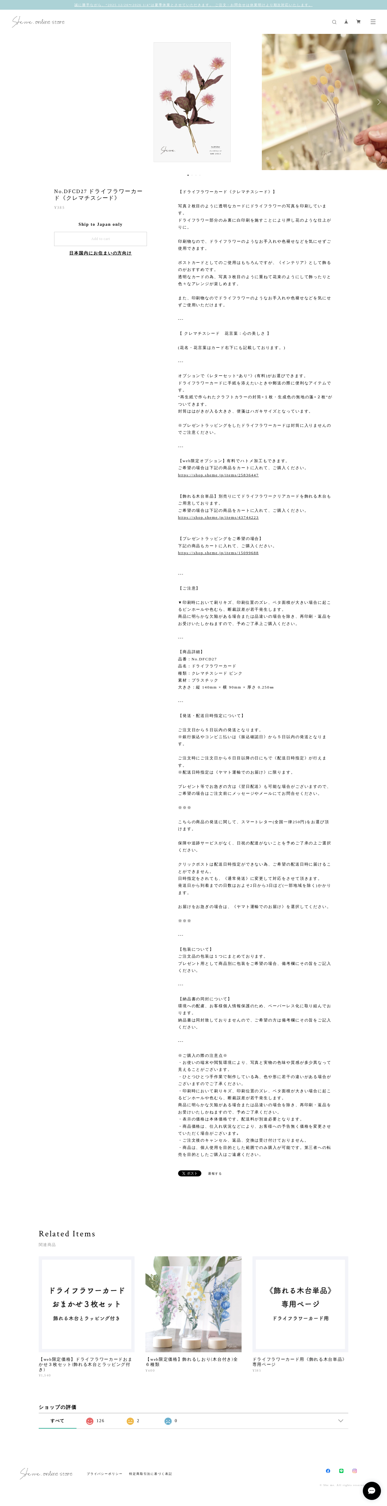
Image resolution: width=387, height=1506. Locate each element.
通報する (215, 1173)
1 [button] (188, 175)
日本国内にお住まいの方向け (100, 253)
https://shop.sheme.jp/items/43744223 (218, 517)
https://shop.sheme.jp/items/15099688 (218, 553)
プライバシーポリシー (105, 1473)
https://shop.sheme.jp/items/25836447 (218, 475)
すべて (57, 1421)
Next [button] (378, 102)
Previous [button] (9, 102)
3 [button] (196, 175)
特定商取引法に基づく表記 (150, 1473)
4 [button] (199, 175)
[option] (193, 102)
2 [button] (192, 175)
